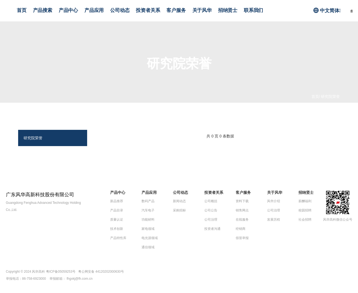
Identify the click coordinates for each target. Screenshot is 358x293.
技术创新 (116, 229)
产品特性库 (118, 238)
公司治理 (210, 219)
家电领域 (148, 229)
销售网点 (242, 210)
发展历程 (273, 219)
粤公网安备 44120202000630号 (101, 271)
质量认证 (116, 219)
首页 (22, 10)
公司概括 (210, 201)
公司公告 (210, 210)
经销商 (240, 229)
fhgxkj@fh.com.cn (80, 279)
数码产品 (148, 201)
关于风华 (202, 10)
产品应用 (94, 10)
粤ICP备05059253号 (60, 271)
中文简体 (327, 10)
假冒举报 (242, 238)
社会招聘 (304, 219)
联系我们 (253, 10)
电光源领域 (150, 238)
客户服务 (176, 10)
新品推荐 (116, 201)
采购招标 (179, 210)
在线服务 (242, 219)
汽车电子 (148, 210)
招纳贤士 (227, 10)
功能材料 (148, 219)
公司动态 (119, 10)
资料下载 (242, 201)
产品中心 (68, 10)
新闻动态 (179, 201)
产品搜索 (42, 10)
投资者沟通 (212, 229)
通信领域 (148, 247)
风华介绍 (273, 201)
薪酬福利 (304, 201)
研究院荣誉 (33, 138)
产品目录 (116, 210)
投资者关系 (148, 10)
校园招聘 (304, 210)
